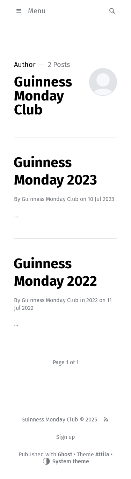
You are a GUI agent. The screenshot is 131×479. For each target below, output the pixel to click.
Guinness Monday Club (50, 199)
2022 (92, 300)
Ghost (65, 454)
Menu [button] (30, 11)
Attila (102, 454)
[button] (110, 10)
